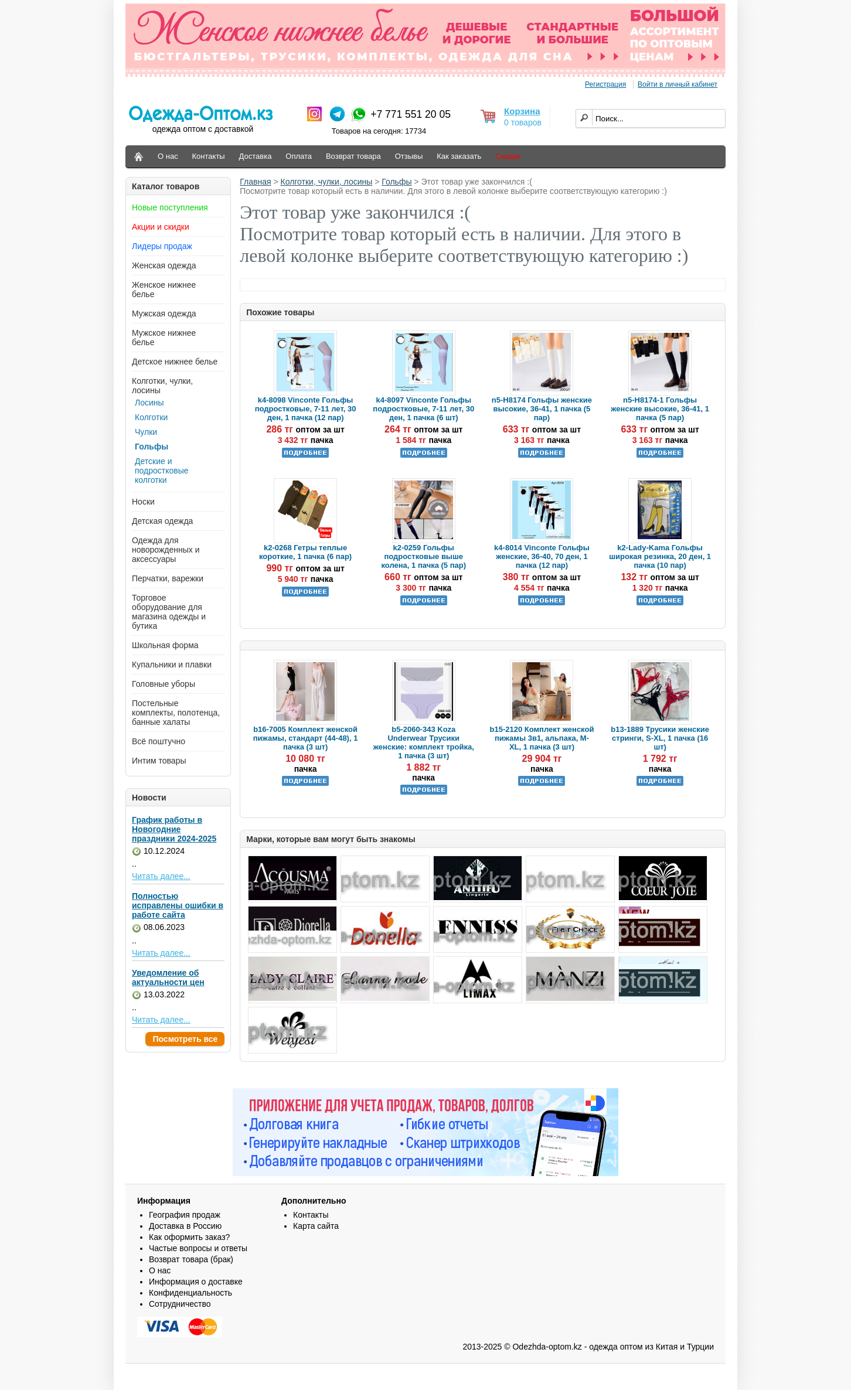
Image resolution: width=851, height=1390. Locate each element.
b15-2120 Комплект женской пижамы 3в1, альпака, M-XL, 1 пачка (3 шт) (542, 738)
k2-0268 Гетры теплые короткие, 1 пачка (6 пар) (305, 552)
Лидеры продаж (162, 246)
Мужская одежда (164, 313)
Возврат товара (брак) (191, 1259)
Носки (143, 501)
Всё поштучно (158, 741)
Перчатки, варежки (167, 578)
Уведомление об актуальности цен (168, 977)
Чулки (146, 432)
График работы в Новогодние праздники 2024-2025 (174, 829)
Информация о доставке (196, 1281)
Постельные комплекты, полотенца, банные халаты (176, 713)
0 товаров (523, 122)
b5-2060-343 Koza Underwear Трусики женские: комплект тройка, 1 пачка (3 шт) (423, 742)
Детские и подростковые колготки (162, 470)
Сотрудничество (179, 1304)
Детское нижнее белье (174, 361)
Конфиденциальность (190, 1292)
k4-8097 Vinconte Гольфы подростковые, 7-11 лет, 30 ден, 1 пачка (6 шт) (423, 409)
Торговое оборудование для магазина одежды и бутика (169, 612)
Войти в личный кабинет (677, 84)
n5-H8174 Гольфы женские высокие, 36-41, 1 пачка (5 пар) (542, 409)
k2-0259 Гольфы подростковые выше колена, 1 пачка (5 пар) (423, 556)
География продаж (184, 1214)
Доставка (255, 156)
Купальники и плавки (172, 664)
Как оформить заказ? (189, 1237)
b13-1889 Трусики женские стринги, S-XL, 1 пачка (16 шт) (660, 738)
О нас (168, 156)
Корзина (522, 111)
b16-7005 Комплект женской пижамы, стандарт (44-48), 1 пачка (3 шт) (305, 738)
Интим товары (159, 760)
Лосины (149, 402)
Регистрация (605, 84)
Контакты (208, 156)
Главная (255, 181)
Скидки (507, 156)
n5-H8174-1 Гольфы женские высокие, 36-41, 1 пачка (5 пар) (660, 409)
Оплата (298, 156)
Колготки (151, 417)
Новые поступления (170, 207)
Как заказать (459, 156)
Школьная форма (165, 645)
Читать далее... (161, 876)
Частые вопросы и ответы (198, 1248)
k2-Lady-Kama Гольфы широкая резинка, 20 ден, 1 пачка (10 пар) (660, 556)
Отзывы (409, 156)
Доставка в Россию (185, 1226)
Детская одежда (162, 521)
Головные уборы (163, 684)
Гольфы (151, 446)
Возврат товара (353, 156)
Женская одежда (164, 265)
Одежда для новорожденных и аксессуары (166, 550)
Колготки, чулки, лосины (327, 181)
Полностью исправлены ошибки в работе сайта (177, 905)
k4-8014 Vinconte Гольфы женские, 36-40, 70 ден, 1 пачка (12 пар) (542, 556)
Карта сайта (316, 1226)
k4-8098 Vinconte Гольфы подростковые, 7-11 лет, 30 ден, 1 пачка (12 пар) (305, 409)
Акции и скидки (160, 226)
